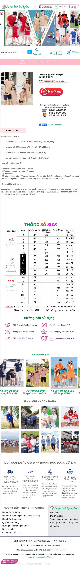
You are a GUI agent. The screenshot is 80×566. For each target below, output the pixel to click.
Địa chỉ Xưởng (56, 516)
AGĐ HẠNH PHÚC (30, 62)
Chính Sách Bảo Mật (11, 532)
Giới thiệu (54, 512)
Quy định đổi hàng (10, 522)
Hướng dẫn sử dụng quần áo (15, 526)
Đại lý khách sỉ (9, 529)
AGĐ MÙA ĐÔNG (55, 62)
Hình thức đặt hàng (11, 512)
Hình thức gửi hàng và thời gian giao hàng (21, 516)
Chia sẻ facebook (55, 125)
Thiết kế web (56, 564)
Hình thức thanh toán (11, 519)
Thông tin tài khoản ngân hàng (64, 519)
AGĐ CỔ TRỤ (46, 62)
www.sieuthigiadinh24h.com (42, 557)
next (56, 393)
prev (24, 393)
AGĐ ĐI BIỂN (39, 62)
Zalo (43, 125)
